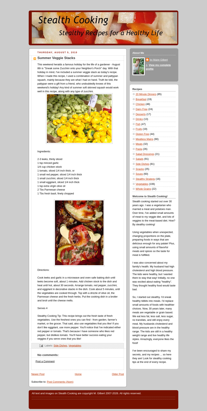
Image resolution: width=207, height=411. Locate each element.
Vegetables (75, 345)
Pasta (139, 149)
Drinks (139, 119)
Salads (140, 159)
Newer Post (37, 374)
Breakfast (141, 99)
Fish (138, 124)
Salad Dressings (145, 154)
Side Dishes (60, 345)
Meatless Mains (144, 139)
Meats (139, 144)
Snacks (140, 169)
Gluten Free (142, 134)
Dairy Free (142, 109)
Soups (139, 174)
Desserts (141, 114)
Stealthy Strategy (145, 179)
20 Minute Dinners (146, 94)
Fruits (139, 129)
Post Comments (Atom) (60, 381)
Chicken (140, 104)
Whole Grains (143, 188)
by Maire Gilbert (159, 59)
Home (78, 374)
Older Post (118, 374)
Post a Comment (45, 361)
